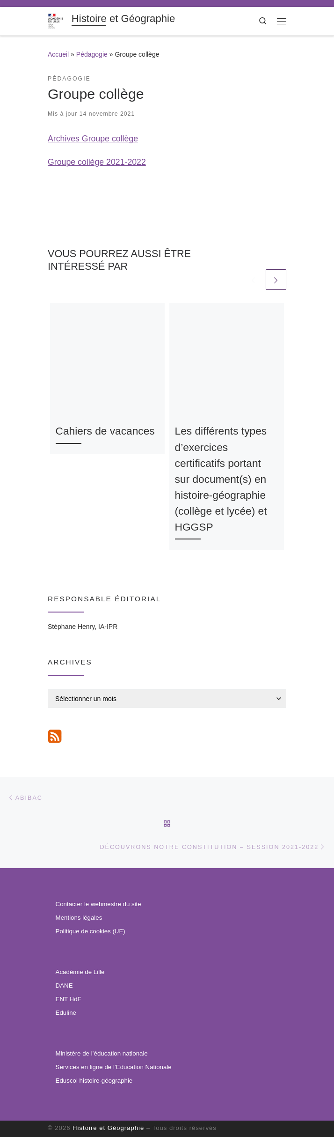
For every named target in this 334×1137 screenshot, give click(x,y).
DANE (64, 985)
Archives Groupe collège (93, 138)
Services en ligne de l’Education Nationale (114, 1067)
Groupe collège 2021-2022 (97, 162)
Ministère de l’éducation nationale (102, 1053)
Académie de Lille (80, 971)
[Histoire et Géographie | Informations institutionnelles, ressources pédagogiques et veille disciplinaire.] (58, 20)
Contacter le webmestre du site (98, 904)
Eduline (66, 1012)
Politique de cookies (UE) (90, 931)
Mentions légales (79, 918)
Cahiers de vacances (105, 431)
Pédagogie (92, 54)
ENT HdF (68, 999)
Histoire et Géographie (108, 1127)
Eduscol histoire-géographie (94, 1080)
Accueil (58, 54)
